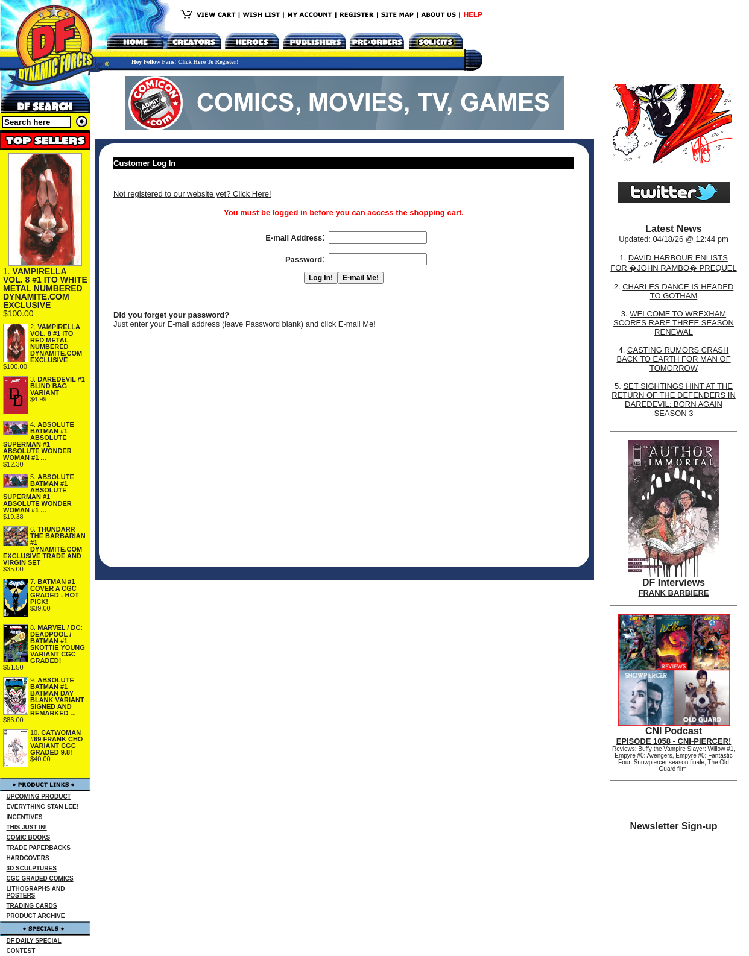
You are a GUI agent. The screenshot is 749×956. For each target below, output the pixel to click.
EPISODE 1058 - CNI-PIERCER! (674, 741)
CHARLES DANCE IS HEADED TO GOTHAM (677, 291)
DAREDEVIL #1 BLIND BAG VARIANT (57, 386)
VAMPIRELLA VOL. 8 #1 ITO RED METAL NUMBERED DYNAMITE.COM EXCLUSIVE (56, 343)
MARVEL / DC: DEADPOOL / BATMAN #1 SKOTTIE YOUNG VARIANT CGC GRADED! (57, 644)
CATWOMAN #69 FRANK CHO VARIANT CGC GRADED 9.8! (56, 742)
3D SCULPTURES (32, 868)
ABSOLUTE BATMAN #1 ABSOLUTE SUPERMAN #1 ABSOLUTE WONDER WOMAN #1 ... (38, 441)
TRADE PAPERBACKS (39, 847)
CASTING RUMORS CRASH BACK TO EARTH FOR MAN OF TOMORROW (673, 359)
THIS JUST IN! (27, 827)
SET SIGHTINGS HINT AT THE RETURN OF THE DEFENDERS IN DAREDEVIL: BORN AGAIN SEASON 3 (674, 400)
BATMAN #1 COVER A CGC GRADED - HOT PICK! (54, 591)
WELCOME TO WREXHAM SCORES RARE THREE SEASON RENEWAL (673, 322)
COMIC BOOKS (29, 837)
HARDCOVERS (28, 858)
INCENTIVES (25, 817)
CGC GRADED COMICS (40, 878)
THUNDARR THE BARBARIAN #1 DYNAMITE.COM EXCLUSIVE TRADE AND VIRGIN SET (44, 546)
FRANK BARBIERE (674, 592)
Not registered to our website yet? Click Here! (192, 193)
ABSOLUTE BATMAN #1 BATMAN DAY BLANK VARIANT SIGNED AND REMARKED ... (57, 696)
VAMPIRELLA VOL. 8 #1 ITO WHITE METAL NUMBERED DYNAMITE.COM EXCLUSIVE (45, 288)
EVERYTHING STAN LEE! (42, 806)
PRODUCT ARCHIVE (36, 916)
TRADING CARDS (32, 905)
